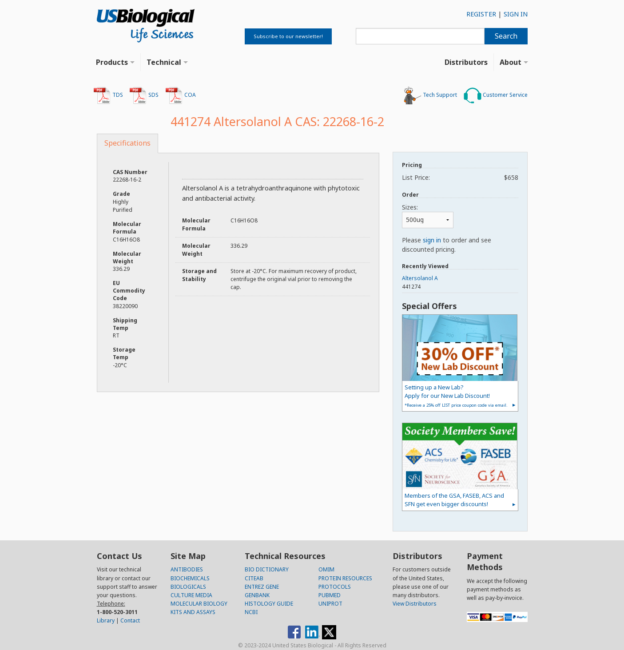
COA (180, 95)
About (510, 62)
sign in (432, 240)
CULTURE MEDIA (191, 595)
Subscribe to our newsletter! (288, 36)
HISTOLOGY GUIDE (269, 603)
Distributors (466, 62)
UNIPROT (330, 603)
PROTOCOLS (334, 587)
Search (506, 36)
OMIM (326, 569)
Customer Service (496, 95)
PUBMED (329, 595)
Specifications (127, 143)
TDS (108, 95)
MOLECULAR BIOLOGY (199, 603)
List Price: (460, 177)
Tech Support (430, 95)
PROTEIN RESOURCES (345, 578)
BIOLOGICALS (188, 587)
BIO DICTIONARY (267, 569)
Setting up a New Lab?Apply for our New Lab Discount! (456, 395)
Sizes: (410, 207)
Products (112, 62)
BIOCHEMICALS (190, 578)
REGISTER (481, 14)
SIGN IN (516, 14)
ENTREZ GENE (262, 587)
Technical (164, 62)
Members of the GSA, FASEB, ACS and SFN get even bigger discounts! (454, 499)
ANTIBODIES (187, 569)
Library (106, 620)
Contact (130, 620)
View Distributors (415, 603)
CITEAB (254, 578)
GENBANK (257, 595)
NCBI (251, 612)
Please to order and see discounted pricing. (446, 245)
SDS (144, 95)
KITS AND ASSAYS (193, 612)
